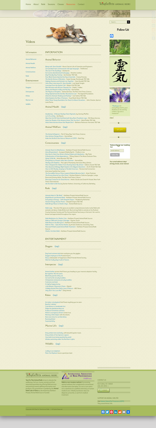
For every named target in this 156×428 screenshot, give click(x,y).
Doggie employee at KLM (53, 254)
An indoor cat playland (52, 300)
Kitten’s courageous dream (54, 310)
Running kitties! (50, 317)
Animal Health (30, 63)
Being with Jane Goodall (53, 66)
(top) (62, 106)
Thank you (115, 106)
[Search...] (118, 22)
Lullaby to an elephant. (52, 348)
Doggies (28, 87)
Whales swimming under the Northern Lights (60, 337)
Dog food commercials (52, 252)
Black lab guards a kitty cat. (54, 274)
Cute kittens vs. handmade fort (55, 304)
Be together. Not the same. (54, 272)
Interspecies (30, 92)
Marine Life (29, 100)
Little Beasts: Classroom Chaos (55, 284)
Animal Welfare (31, 68)
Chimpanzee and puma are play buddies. (58, 278)
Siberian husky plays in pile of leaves (57, 258)
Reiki (27, 76)
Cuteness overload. (51, 280)
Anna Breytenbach (51, 151)
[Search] (128, 22)
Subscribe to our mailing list (120, 146)
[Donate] (103, 387)
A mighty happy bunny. (52, 282)
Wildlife (28, 104)
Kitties (28, 96)
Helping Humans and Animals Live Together (59, 81)
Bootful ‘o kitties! (50, 302)
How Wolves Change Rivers (54, 135)
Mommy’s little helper (52, 313)
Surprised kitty (50, 319)
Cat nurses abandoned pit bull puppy (57, 73)
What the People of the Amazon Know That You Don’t (62, 120)
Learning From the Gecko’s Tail (55, 85)
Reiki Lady (48, 207)
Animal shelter (50, 270)
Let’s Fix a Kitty (50, 116)
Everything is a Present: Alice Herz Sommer (59, 160)
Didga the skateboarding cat (54, 306)
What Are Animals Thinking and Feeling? (58, 96)
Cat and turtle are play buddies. (55, 276)
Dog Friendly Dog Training (53, 75)
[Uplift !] (120, 130)
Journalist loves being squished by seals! (58, 335)
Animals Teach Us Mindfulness (55, 149)
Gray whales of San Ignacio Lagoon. (57, 332)
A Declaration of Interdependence (56, 155)
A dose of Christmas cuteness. (55, 308)
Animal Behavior (31, 59)
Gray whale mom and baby (54, 330)
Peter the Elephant (51, 350)
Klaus (47, 256)
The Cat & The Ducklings (53, 71)
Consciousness (30, 72)
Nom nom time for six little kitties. (56, 315)
